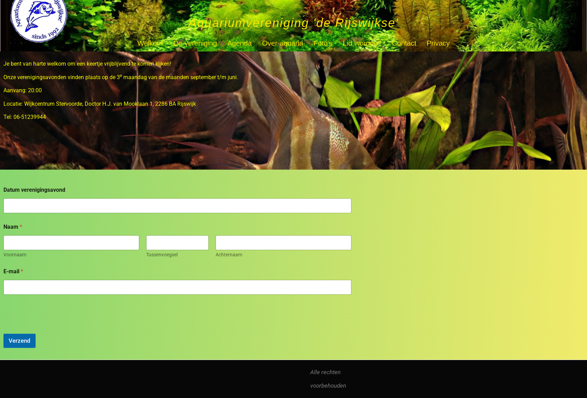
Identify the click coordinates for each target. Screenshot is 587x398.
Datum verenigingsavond (34, 190)
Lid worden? (362, 43)
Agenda (239, 43)
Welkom (150, 43)
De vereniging (195, 43)
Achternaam (229, 254)
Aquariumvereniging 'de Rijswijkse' (293, 22)
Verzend (19, 340)
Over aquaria (282, 43)
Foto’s (322, 43)
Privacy (438, 43)
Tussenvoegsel (162, 254)
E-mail (13, 271)
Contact (404, 43)
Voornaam (14, 254)
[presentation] (55, 329)
